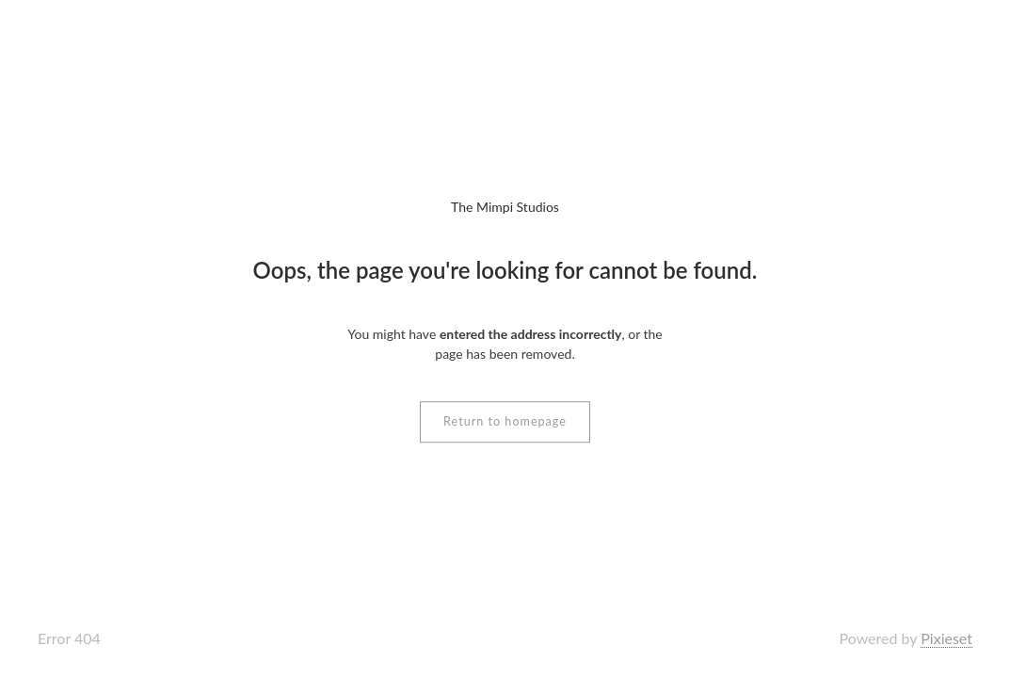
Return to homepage (505, 421)
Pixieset (946, 638)
